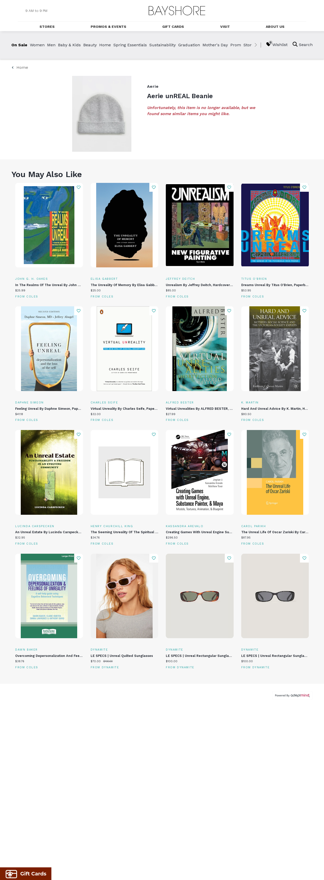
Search (303, 44)
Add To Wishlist (78, 187)
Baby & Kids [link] (69, 44)
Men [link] (51, 44)
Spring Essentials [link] (130, 44)
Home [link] (105, 44)
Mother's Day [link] (215, 44)
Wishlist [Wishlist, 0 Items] (277, 44)
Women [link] (37, 44)
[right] (255, 45)
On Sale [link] (19, 44)
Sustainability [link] (162, 44)
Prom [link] (235, 44)
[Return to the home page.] (177, 10)
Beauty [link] (90, 44)
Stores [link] (250, 44)
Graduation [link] (189, 44)
